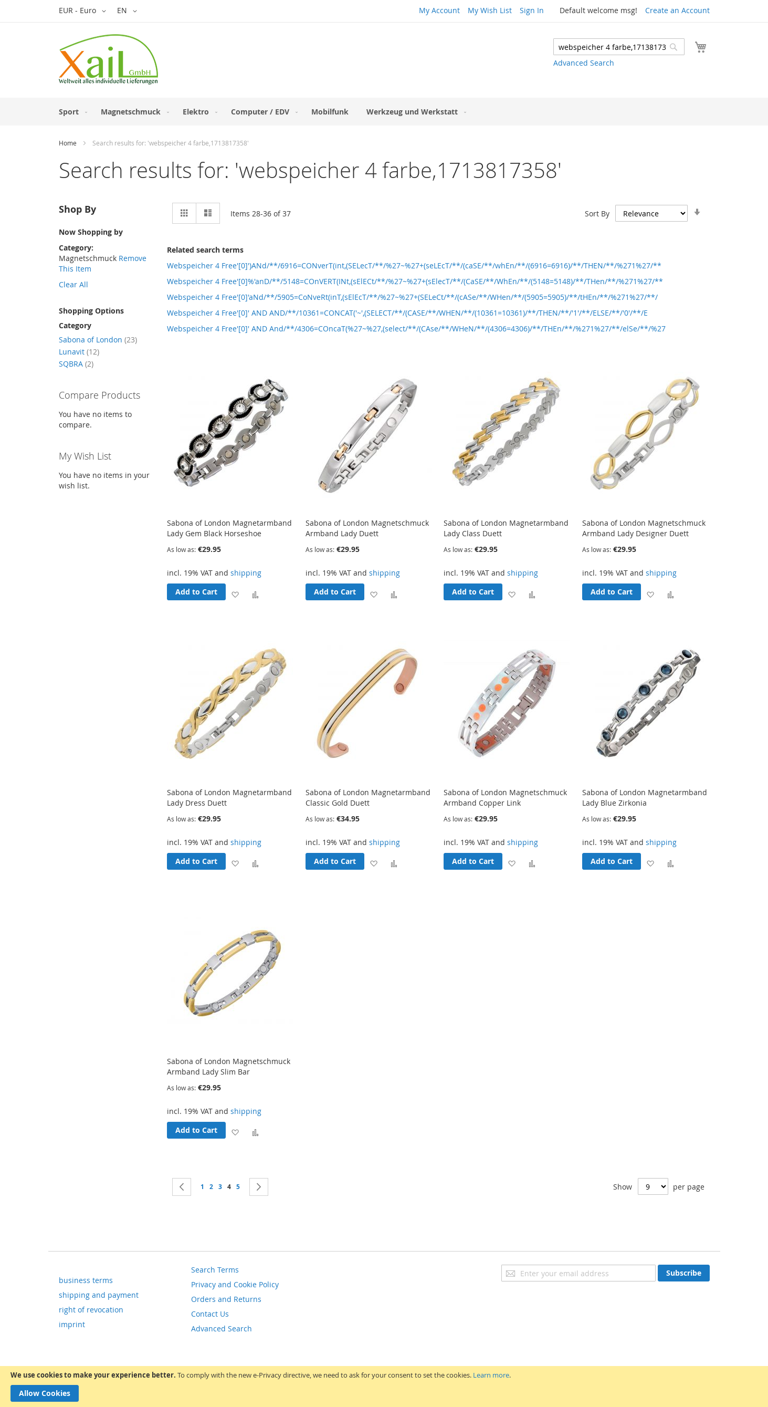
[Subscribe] (684, 1273)
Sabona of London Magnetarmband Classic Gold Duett (368, 797)
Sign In (532, 10)
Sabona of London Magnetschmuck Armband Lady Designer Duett (644, 528)
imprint (72, 1324)
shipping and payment (99, 1295)
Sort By (597, 213)
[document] (384, 1386)
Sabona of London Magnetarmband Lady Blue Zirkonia (644, 797)
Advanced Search (583, 63)
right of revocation (91, 1310)
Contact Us (210, 1314)
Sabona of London (98, 340)
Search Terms (215, 1270)
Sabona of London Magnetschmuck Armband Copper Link (505, 797)
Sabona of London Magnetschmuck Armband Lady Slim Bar (228, 1066)
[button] (84, 11)
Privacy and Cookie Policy (235, 1284)
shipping (245, 573)
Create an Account (677, 10)
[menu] (384, 112)
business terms (86, 1280)
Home (68, 143)
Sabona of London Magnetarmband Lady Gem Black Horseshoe (229, 528)
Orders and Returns (226, 1299)
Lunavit (79, 352)
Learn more (491, 1375)
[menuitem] (70, 112)
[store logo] (108, 59)
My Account (439, 10)
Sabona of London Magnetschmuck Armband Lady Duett (367, 528)
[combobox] (619, 46)
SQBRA (76, 364)
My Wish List (490, 10)
